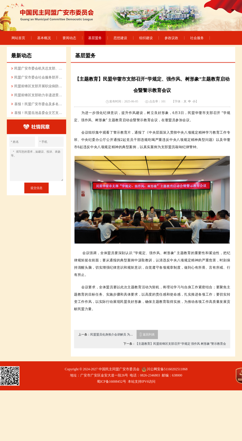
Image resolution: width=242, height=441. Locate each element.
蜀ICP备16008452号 (111, 381)
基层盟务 (95, 38)
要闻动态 (69, 38)
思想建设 (120, 38)
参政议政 (171, 38)
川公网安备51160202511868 (167, 369)
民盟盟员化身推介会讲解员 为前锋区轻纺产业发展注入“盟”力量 (132, 343)
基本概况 (44, 38)
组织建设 (146, 38)
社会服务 (197, 38)
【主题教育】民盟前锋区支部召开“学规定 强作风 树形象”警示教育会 (180, 352)
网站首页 (18, 38)
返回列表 (147, 343)
